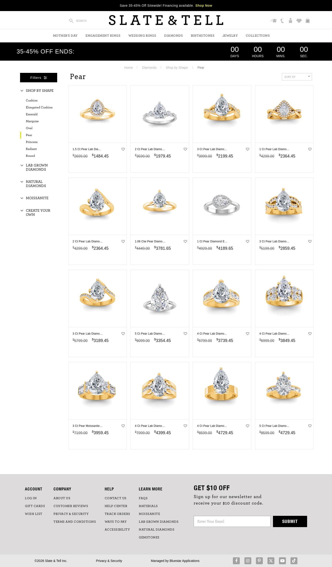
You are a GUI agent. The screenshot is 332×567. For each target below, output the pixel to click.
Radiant (31, 149)
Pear (29, 135)
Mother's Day (65, 35)
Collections (258, 35)
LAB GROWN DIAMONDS (158, 521)
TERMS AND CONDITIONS (74, 521)
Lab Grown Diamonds (37, 167)
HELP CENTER (116, 506)
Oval (29, 128)
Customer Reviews (70, 506)
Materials (148, 506)
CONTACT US (116, 498)
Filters (38, 78)
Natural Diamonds (36, 184)
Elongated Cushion (39, 107)
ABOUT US (61, 498)
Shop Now (204, 5)
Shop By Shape (39, 90)
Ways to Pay (116, 521)
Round (30, 155)
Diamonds (173, 35)
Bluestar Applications (184, 561)
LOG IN (31, 498)
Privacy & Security (109, 561)
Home (128, 67)
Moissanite (37, 198)
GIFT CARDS (35, 506)
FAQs (143, 498)
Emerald (32, 114)
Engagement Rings (103, 35)
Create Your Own (38, 213)
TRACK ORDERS (117, 514)
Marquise (32, 121)
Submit (290, 521)
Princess (32, 142)
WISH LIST (33, 514)
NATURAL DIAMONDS (156, 529)
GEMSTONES (149, 537)
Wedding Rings (142, 35)
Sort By (297, 76)
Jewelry (230, 35)
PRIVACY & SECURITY (71, 514)
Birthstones (203, 35)
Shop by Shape (177, 67)
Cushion (32, 100)
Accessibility (117, 529)
